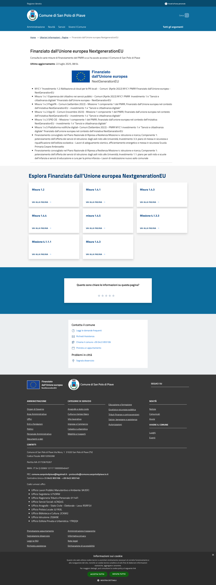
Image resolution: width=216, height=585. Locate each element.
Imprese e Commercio (78, 424)
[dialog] (108, 568)
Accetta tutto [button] (97, 574)
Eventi (152, 437)
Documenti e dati (35, 439)
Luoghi (152, 432)
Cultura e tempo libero (78, 414)
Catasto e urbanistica (78, 429)
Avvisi (152, 419)
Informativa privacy (77, 536)
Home (33, 37)
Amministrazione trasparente (81, 531)
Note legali (73, 541)
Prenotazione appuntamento (40, 531)
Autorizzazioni (115, 424)
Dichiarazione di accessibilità (81, 545)
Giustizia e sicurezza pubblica (122, 409)
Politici (30, 429)
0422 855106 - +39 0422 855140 (63, 478)
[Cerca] (185, 15)
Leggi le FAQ (33, 541)
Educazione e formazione (120, 404)
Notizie (152, 409)
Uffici (29, 419)
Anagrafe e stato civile (78, 409)
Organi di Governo (35, 409)
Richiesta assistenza (36, 545)
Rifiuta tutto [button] (119, 574)
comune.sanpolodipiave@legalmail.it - (50, 474)
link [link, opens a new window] (134, 568)
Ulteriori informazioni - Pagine (54, 37)
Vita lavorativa (74, 419)
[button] (108, 580)
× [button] (213, 555)
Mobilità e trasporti (77, 434)
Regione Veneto (34, 3)
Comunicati (154, 414)
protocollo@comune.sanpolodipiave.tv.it (88, 474)
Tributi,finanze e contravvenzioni (124, 414)
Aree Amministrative (37, 414)
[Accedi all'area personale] (175, 3)
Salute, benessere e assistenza (123, 419)
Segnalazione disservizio (38, 536)
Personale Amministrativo (39, 434)
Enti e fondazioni (35, 424)
